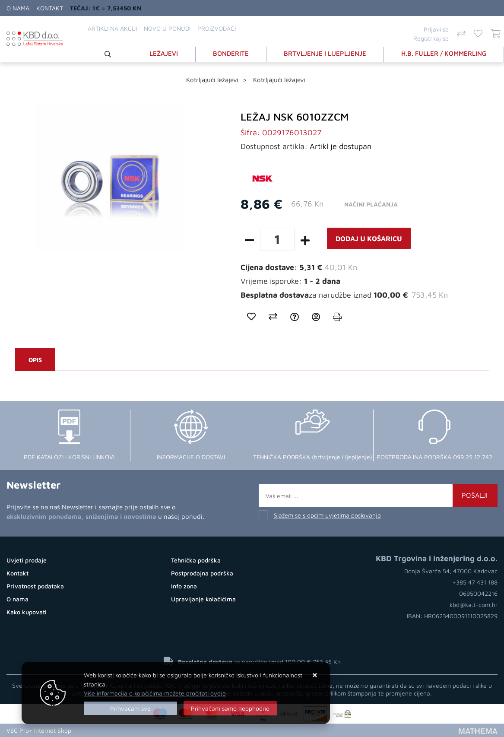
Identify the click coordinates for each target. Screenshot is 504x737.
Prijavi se (436, 29)
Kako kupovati (26, 612)
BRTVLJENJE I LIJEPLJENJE (325, 53)
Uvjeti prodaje (26, 560)
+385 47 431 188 (475, 582)
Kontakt (49, 8)
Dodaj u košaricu (369, 238)
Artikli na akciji (112, 28)
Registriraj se (431, 38)
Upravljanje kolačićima (203, 599)
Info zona (184, 586)
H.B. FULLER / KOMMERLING (443, 53)
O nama (17, 8)
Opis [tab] (35, 359)
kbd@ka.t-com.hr (474, 604)
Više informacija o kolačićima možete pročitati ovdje (155, 693)
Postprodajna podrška (202, 573)
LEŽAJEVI (163, 53)
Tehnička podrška (196, 560)
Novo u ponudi (167, 28)
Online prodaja (96, 730)
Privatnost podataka (35, 586)
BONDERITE (231, 53)
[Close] (130, 708)
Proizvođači (216, 28)
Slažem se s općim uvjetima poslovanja (327, 515)
